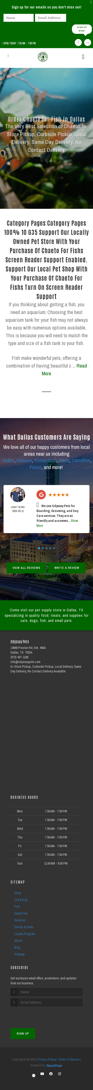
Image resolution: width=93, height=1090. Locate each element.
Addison (24, 460)
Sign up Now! (82, 29)
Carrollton (81, 460)
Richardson (45, 460)
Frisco (35, 467)
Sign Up (23, 1034)
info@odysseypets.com (25, 662)
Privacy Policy (47, 1059)
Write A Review (66, 568)
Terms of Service (69, 1059)
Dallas (8, 460)
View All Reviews (26, 568)
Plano (64, 460)
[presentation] (19, 28)
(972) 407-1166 (19, 657)
